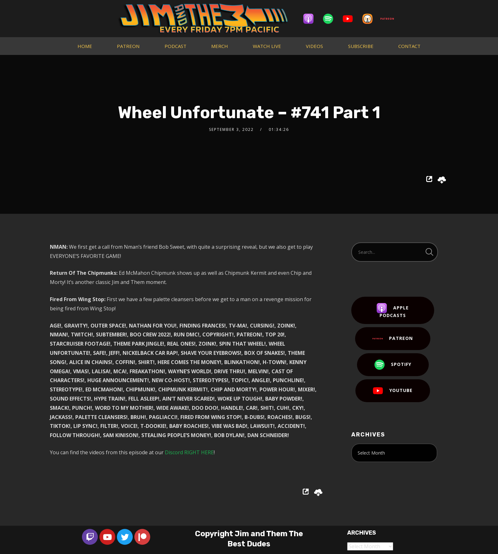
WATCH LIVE (267, 46)
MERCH (219, 46)
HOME (84, 46)
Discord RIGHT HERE (189, 452)
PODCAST (175, 46)
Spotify (392, 365)
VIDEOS (314, 46)
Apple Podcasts (393, 310)
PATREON (128, 46)
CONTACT (409, 46)
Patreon (393, 339)
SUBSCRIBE (361, 46)
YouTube (393, 391)
